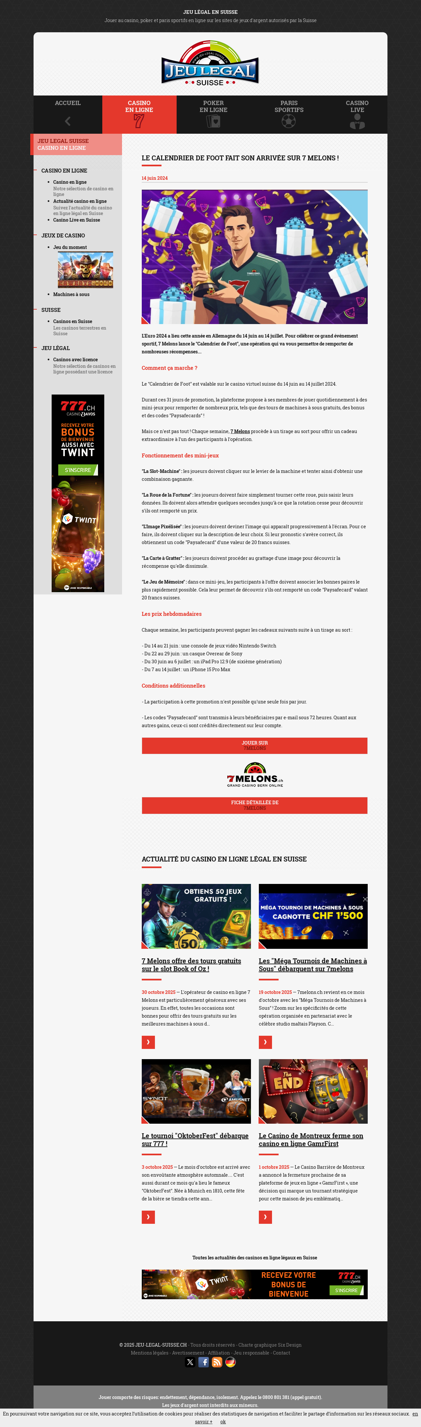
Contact (281, 1353)
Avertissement (188, 1353)
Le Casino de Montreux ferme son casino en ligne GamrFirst (311, 1139)
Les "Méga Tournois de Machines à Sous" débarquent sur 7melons (313, 964)
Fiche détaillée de (255, 805)
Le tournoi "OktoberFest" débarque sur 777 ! (195, 1139)
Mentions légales (149, 1353)
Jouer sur (255, 746)
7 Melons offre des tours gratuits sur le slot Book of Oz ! (191, 964)
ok (223, 1421)
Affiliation (219, 1353)
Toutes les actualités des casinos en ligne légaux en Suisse (254, 1257)
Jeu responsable (251, 1353)
